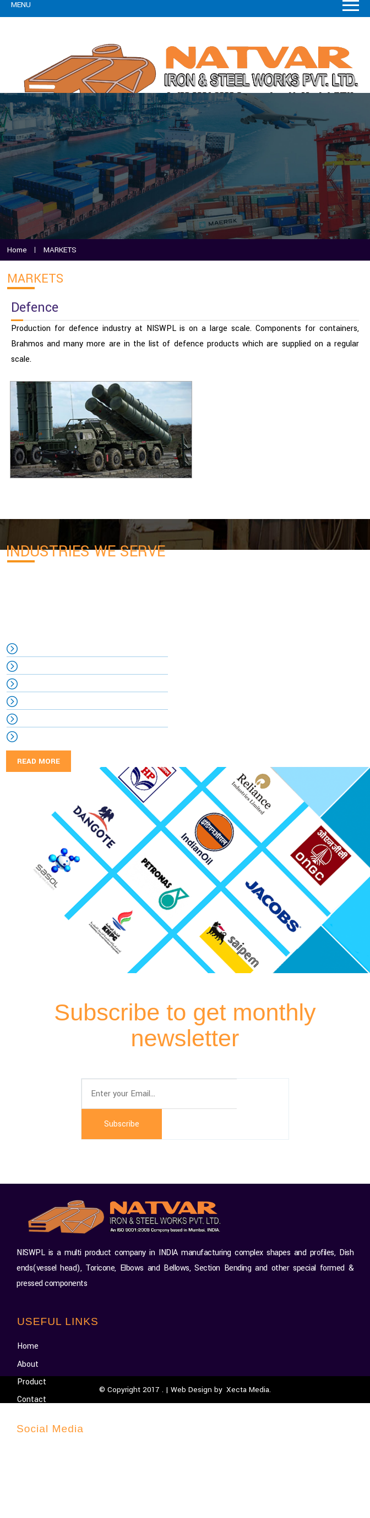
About (28, 1364)
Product (31, 1382)
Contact (31, 1399)
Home (28, 1346)
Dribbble (39, 1507)
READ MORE (38, 761)
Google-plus (45, 1453)
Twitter (38, 1488)
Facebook (42, 1471)
